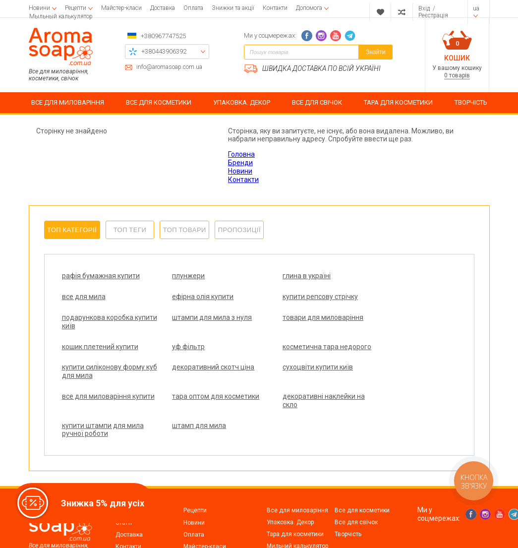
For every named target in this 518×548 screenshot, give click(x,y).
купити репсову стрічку (198, 297)
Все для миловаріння (297, 469)
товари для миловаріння (102, 326)
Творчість (348, 492)
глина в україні (283, 276)
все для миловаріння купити (392, 359)
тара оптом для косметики (87, 388)
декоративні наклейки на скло (202, 388)
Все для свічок (356, 481)
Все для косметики (362, 469)
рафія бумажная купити (101, 276)
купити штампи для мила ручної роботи (300, 388)
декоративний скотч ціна (202, 355)
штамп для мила (385, 384)
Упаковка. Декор (290, 481)
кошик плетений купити (199, 326)
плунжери (177, 276)
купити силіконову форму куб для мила (103, 359)
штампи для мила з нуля (398, 297)
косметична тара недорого (386, 330)
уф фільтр (275, 326)
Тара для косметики (295, 492)
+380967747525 (163, 36)
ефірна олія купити (92, 297)
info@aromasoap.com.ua (169, 67)
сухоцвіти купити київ (294, 355)
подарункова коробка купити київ (295, 301)
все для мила (380, 276)
